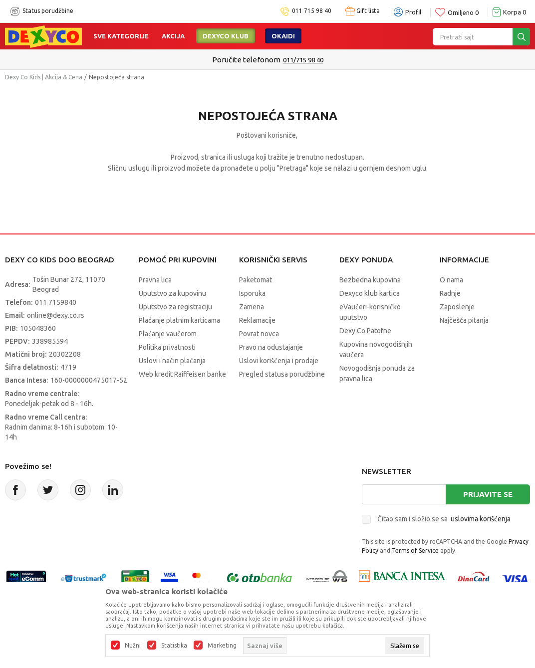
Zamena (251, 307)
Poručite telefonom (246, 59)
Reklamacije (257, 320)
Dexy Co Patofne (365, 331)
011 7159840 (55, 302)
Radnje (450, 293)
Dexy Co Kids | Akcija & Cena (43, 77)
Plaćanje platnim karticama (179, 320)
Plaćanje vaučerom (168, 334)
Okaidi (283, 35)
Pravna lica (155, 280)
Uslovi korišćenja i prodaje (278, 361)
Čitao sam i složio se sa (444, 518)
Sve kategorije (121, 35)
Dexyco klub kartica (369, 293)
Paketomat (255, 280)
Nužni (133, 646)
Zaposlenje (457, 307)
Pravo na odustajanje (271, 347)
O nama (451, 280)
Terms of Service (415, 550)
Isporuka (252, 293)
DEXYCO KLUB (226, 35)
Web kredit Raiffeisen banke (182, 374)
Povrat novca (259, 334)
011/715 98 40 (303, 59)
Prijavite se (488, 494)
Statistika (174, 646)
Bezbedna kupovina (370, 280)
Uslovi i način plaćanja (172, 361)
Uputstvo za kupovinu (172, 293)
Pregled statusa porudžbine (282, 374)
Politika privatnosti (167, 347)
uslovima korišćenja (481, 519)
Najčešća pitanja (464, 320)
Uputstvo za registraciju (175, 307)
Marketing (222, 646)
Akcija (173, 35)
